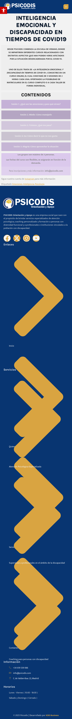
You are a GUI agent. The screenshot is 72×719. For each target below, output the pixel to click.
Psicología (39, 184)
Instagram (30, 179)
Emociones (17, 184)
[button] (3, 10)
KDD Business (52, 715)
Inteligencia (28, 184)
